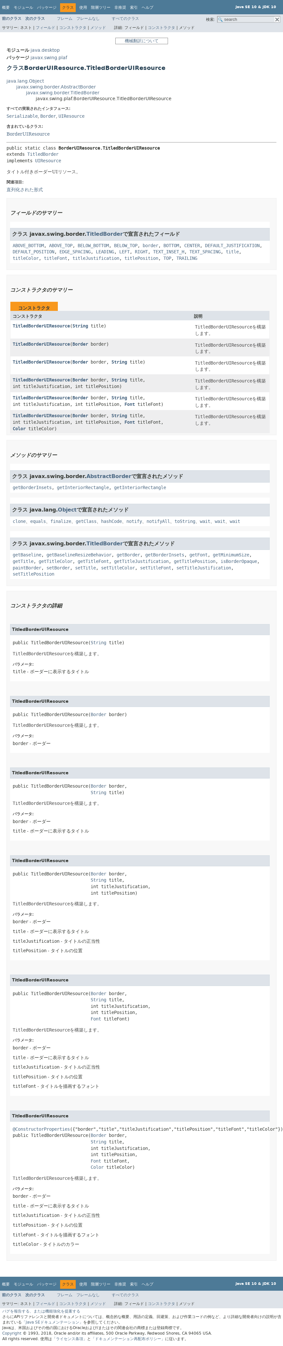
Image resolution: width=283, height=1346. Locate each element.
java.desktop (45, 50)
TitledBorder (42, 154)
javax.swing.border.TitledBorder (62, 93)
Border (48, 116)
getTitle (23, 561)
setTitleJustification (203, 568)
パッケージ (47, 7)
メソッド (98, 27)
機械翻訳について (142, 40)
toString (184, 521)
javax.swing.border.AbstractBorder (56, 87)
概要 (6, 7)
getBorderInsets (32, 487)
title (232, 252)
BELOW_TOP (125, 245)
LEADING (105, 252)
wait (205, 521)
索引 (134, 7)
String (80, 326)
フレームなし (88, 18)
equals (38, 521)
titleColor (26, 258)
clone (19, 521)
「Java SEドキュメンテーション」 (52, 1322)
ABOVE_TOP (60, 245)
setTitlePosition (33, 574)
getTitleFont (93, 561)
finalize (60, 521)
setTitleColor (118, 568)
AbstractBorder (108, 476)
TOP (167, 258)
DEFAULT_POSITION (33, 252)
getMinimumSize (231, 555)
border (150, 245)
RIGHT (141, 252)
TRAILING (186, 258)
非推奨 (120, 7)
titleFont (55, 258)
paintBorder (27, 568)
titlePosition (141, 258)
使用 (83, 7)
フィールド (45, 27)
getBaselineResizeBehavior (78, 555)
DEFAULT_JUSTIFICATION (232, 245)
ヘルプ (147, 7)
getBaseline (27, 555)
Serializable (22, 116)
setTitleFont (155, 568)
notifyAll (158, 521)
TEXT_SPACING (205, 252)
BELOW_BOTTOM (93, 245)
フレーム (64, 18)
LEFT (124, 252)
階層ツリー (100, 7)
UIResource (71, 116)
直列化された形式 (24, 189)
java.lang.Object (25, 81)
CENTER (192, 245)
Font (129, 404)
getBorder (128, 555)
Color (19, 429)
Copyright (11, 1333)
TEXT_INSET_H (168, 252)
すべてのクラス (125, 18)
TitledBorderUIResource (41, 326)
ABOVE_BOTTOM (28, 245)
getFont (198, 555)
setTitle (85, 568)
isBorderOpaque (239, 561)
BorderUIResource (28, 134)
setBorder (58, 568)
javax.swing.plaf (49, 57)
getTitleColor (55, 561)
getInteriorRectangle (83, 487)
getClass (86, 521)
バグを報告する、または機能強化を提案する (41, 1311)
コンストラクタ (72, 27)
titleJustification (95, 258)
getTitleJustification (141, 561)
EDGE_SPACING (75, 252)
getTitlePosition (194, 561)
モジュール (23, 7)
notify (134, 521)
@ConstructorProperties (41, 1129)
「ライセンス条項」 (69, 1339)
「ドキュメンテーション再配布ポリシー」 (128, 1339)
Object (67, 510)
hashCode (111, 521)
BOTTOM (171, 245)
